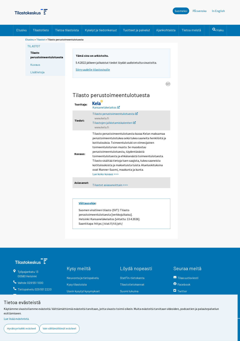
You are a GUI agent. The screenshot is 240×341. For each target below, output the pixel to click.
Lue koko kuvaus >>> (105, 174)
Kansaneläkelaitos (106, 107)
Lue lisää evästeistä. (16, 319)
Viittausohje (87, 203)
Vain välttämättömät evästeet (59, 328)
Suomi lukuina (129, 291)
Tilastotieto (41, 30)
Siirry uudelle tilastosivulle (93, 69)
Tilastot (40, 39)
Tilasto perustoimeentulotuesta (115, 114)
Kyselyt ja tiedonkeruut (101, 30)
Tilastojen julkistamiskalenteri (114, 123)
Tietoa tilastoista (67, 30)
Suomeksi (181, 11)
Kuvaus (35, 64)
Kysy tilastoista (77, 284)
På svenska (199, 11)
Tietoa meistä (191, 30)
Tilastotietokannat (132, 284)
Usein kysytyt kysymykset (83, 291)
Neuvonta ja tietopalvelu (83, 278)
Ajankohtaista (166, 30)
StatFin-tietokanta (132, 278)
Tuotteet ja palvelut (136, 30)
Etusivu (21, 30)
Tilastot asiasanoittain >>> (110, 185)
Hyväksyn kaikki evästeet (21, 328)
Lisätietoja (37, 72)
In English (218, 11)
